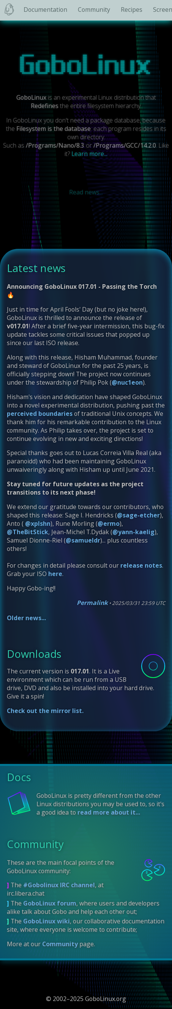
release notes (141, 565)
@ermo (109, 523)
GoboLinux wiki (46, 921)
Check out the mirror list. (45, 711)
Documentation (45, 9)
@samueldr (83, 540)
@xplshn (37, 523)
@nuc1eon (127, 382)
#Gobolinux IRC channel (59, 885)
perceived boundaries (40, 413)
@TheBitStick (27, 532)
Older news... (26, 618)
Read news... (86, 192)
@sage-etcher (138, 515)
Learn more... (89, 154)
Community (94, 9)
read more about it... (108, 812)
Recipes (131, 9)
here (55, 574)
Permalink (92, 602)
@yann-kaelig (133, 532)
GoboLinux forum (49, 903)
